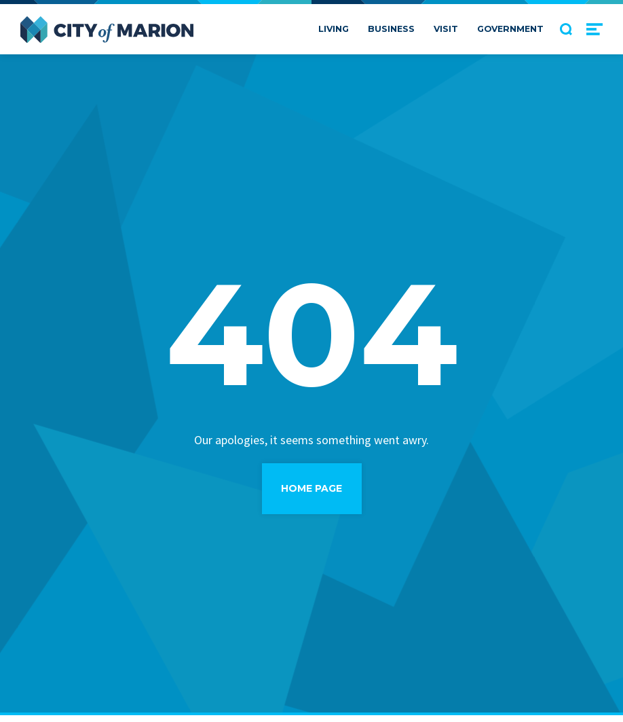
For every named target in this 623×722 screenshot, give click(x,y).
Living (333, 29)
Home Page (311, 488)
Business (391, 29)
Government (510, 29)
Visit (446, 29)
